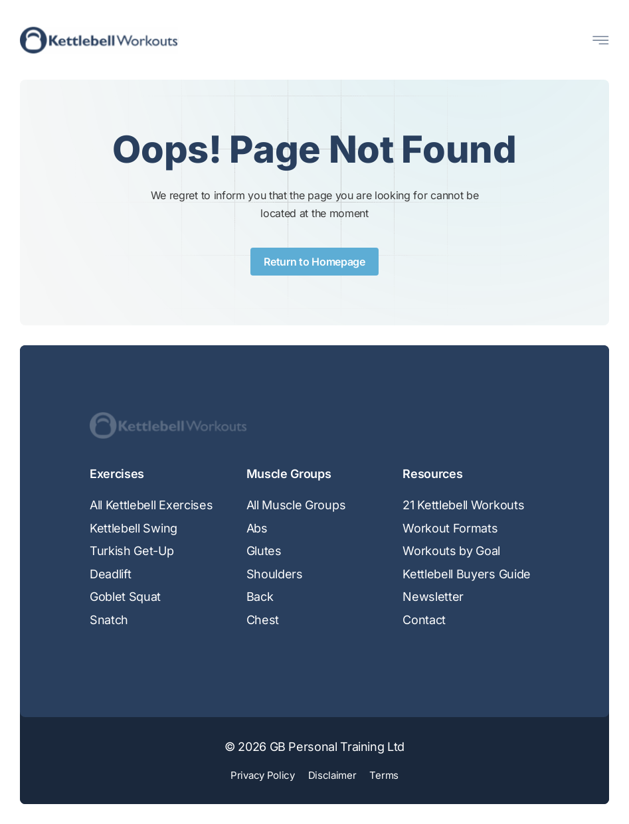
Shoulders (274, 574)
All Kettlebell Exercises (151, 505)
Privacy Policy (262, 775)
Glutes (264, 551)
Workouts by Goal (451, 551)
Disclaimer (332, 775)
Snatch (109, 620)
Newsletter (433, 597)
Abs (257, 528)
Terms (383, 775)
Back (260, 597)
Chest (262, 620)
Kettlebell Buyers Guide (467, 574)
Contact (424, 620)
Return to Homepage (314, 261)
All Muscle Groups (296, 505)
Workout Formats (450, 528)
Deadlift (110, 574)
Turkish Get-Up (132, 551)
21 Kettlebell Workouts (463, 505)
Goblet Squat (125, 597)
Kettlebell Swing (133, 528)
